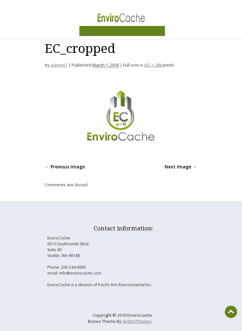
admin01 (59, 65)
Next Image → (181, 167)
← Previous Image (65, 167)
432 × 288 (153, 65)
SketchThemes (137, 321)
